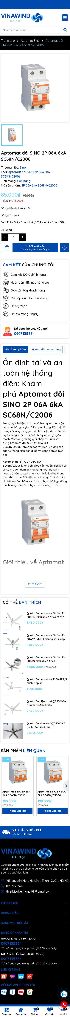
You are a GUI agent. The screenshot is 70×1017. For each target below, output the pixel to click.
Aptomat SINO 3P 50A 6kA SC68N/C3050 (52, 793)
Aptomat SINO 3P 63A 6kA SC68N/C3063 (16, 793)
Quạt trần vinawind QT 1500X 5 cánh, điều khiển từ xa (46, 725)
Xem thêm (35, 584)
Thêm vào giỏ (17, 811)
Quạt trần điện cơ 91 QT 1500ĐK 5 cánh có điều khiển (46, 703)
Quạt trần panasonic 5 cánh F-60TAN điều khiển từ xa (46, 659)
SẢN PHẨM (23, 750)
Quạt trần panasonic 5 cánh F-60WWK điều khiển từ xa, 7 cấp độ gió (46, 637)
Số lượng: (6, 230)
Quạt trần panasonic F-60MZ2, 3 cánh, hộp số (47, 681)
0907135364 (24, 333)
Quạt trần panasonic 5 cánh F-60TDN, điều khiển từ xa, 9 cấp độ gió (46, 615)
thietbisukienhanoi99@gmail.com (28, 891)
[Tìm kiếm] (65, 30)
